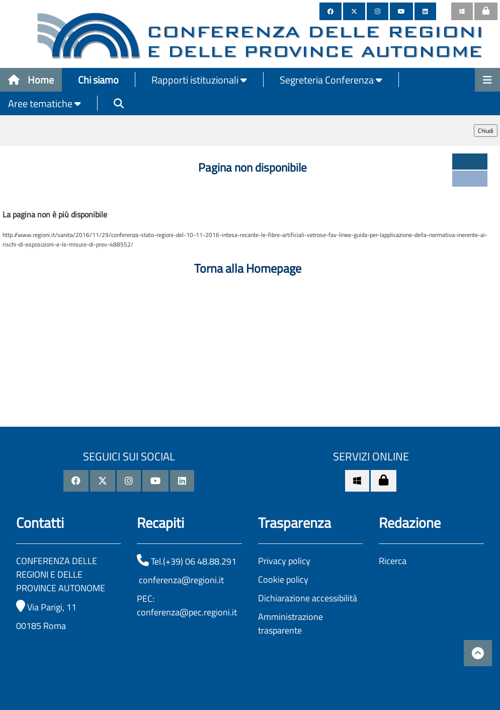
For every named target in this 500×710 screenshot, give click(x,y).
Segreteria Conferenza (331, 80)
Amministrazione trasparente (290, 623)
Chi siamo (98, 80)
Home (31, 80)
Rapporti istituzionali (199, 80)
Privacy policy (284, 561)
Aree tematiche (44, 103)
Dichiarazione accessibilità (307, 598)
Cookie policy (283, 579)
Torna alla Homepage (247, 268)
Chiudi (485, 130)
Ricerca (392, 561)
